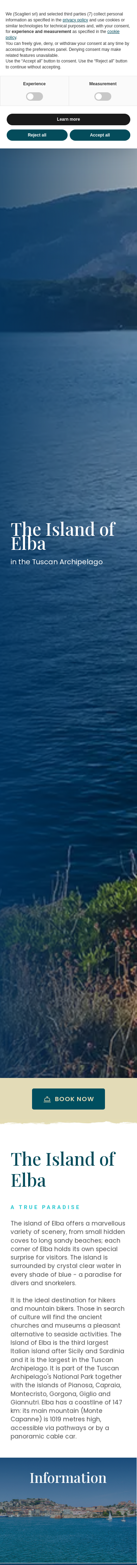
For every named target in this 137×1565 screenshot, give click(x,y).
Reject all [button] (37, 135)
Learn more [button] (68, 119)
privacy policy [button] (75, 20)
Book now (68, 1099)
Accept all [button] (100, 135)
